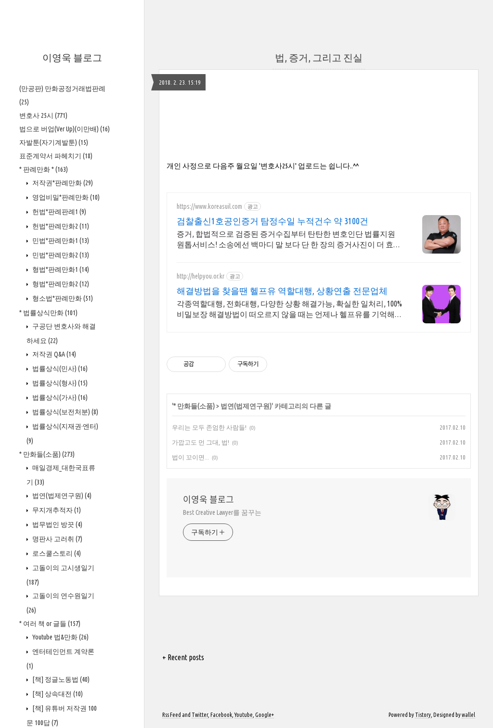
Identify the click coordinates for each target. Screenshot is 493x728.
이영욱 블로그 (72, 57)
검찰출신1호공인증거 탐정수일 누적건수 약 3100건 (272, 221)
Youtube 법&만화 (60, 637)
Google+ (264, 715)
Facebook (221, 715)
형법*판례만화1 (60, 269)
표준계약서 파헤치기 (55, 156)
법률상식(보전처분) (64, 412)
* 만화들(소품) (47, 454)
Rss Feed (171, 715)
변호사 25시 (43, 115)
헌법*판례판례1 (58, 212)
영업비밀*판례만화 (65, 197)
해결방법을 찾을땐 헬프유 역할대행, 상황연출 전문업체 (282, 290)
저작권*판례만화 (62, 183)
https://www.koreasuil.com (209, 206)
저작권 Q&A (53, 354)
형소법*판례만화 (62, 298)
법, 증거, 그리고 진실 (319, 57)
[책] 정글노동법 (60, 679)
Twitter (200, 715)
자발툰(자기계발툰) (53, 142)
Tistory (423, 715)
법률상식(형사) (59, 383)
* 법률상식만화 (48, 313)
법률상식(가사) (59, 397)
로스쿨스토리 (56, 553)
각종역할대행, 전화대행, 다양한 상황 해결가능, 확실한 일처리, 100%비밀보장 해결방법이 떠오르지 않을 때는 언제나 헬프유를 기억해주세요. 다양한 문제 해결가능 (289, 309)
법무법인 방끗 (56, 524)
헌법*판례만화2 (60, 226)
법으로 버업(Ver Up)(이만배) (64, 129)
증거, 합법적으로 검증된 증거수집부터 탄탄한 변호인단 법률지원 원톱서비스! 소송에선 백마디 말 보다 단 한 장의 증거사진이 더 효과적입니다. (289, 240)
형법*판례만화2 (60, 284)
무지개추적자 (56, 510)
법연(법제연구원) (61, 495)
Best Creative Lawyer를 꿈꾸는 (222, 512)
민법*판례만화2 (60, 255)
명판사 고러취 (56, 539)
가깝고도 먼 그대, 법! (200, 442)
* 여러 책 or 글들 (49, 623)
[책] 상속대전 (57, 694)
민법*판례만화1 (60, 240)
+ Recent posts (183, 657)
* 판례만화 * (43, 169)
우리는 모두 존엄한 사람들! (209, 427)
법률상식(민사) (59, 368)
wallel (468, 715)
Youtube (243, 715)
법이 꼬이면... (190, 457)
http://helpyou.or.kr (200, 276)
